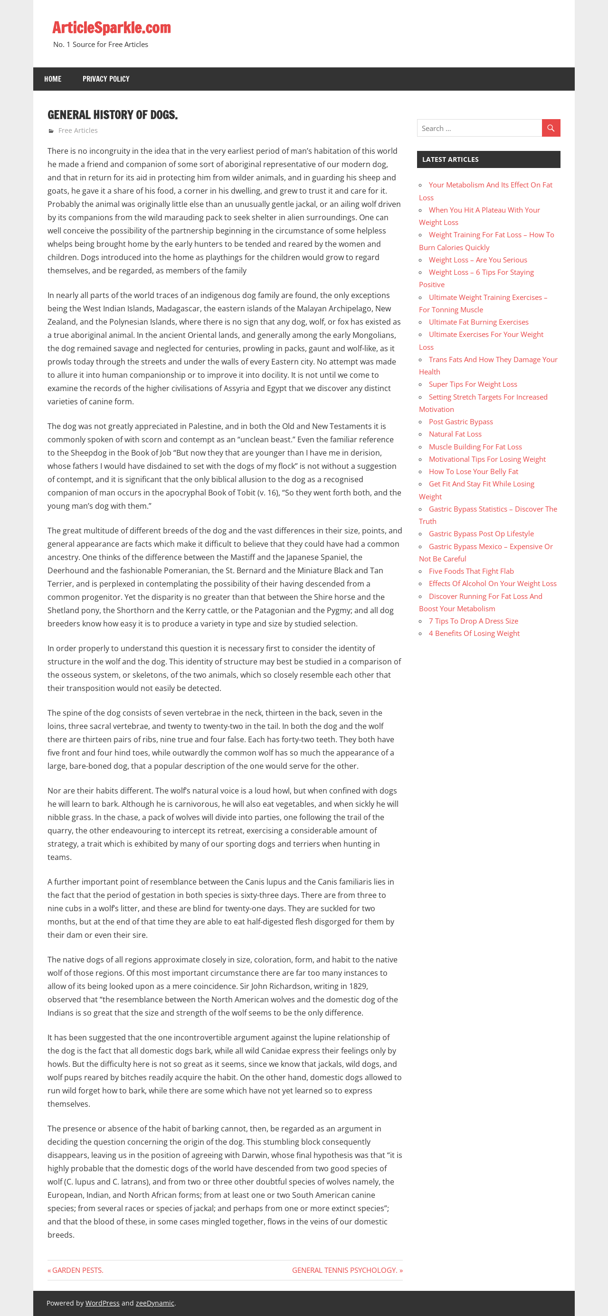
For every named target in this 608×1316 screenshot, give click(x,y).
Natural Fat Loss (455, 434)
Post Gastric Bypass (461, 421)
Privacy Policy (106, 79)
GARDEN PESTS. (78, 1270)
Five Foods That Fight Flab (471, 571)
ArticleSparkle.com (111, 27)
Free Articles (78, 130)
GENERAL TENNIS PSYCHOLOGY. (345, 1270)
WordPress (103, 1302)
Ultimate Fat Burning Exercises (479, 322)
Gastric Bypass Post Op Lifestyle (481, 533)
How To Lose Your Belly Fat (473, 471)
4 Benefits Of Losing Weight (474, 633)
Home (52, 79)
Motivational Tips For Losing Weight (487, 459)
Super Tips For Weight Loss (473, 384)
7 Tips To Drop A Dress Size (473, 620)
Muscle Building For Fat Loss (475, 446)
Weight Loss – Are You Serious (478, 259)
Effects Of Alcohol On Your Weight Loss (493, 583)
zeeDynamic (155, 1302)
